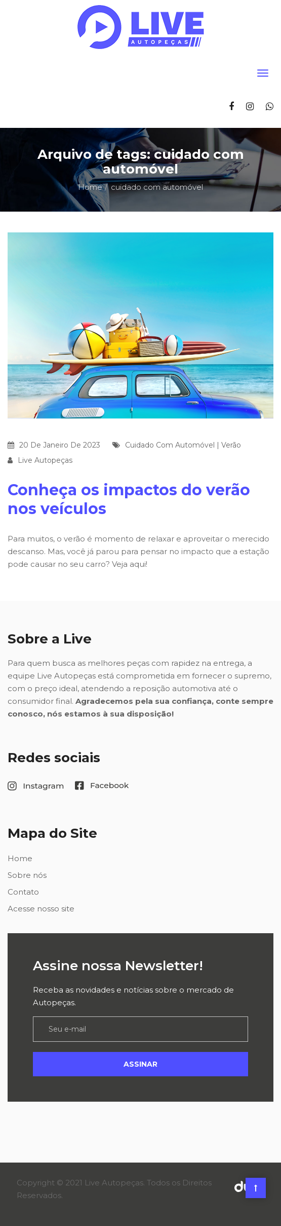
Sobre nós (27, 875)
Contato (23, 892)
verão (231, 445)
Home (90, 187)
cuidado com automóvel (170, 445)
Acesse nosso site (41, 908)
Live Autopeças (45, 460)
